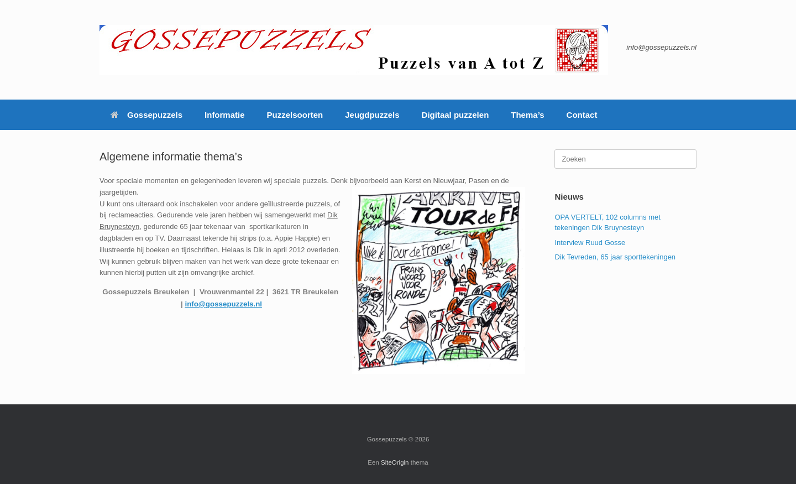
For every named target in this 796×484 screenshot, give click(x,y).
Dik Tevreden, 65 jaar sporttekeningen (614, 257)
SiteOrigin (395, 462)
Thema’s (527, 114)
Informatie (225, 114)
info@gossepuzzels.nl (223, 304)
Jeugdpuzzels (372, 114)
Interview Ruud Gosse (589, 242)
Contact (582, 114)
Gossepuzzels (146, 114)
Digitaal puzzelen (455, 114)
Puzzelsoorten (295, 114)
